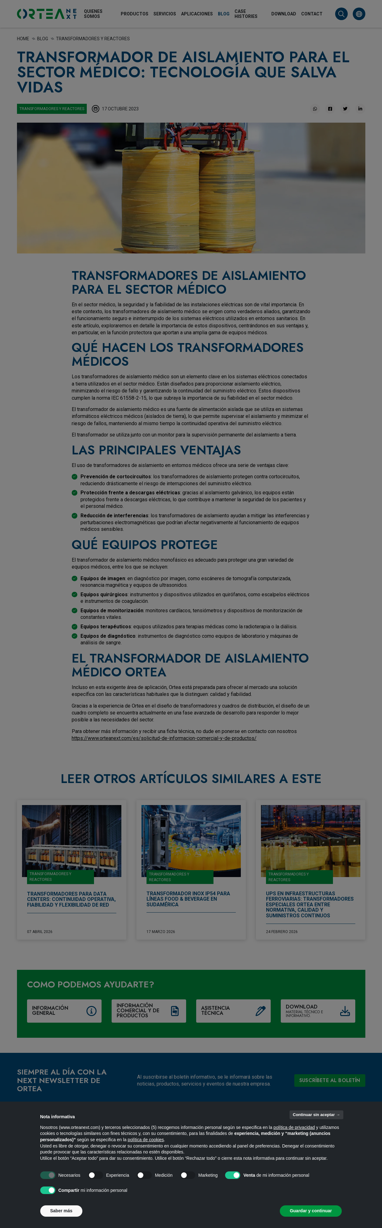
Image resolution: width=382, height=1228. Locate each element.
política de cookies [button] (146, 1139)
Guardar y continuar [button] (311, 1210)
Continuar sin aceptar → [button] (316, 1114)
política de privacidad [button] (294, 1127)
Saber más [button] (61, 1210)
